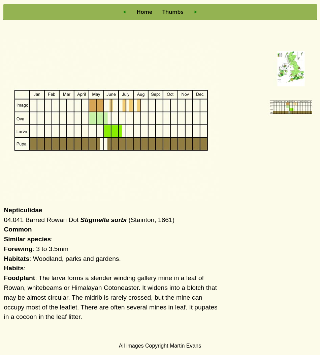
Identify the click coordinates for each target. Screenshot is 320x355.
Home (144, 12)
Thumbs (172, 12)
